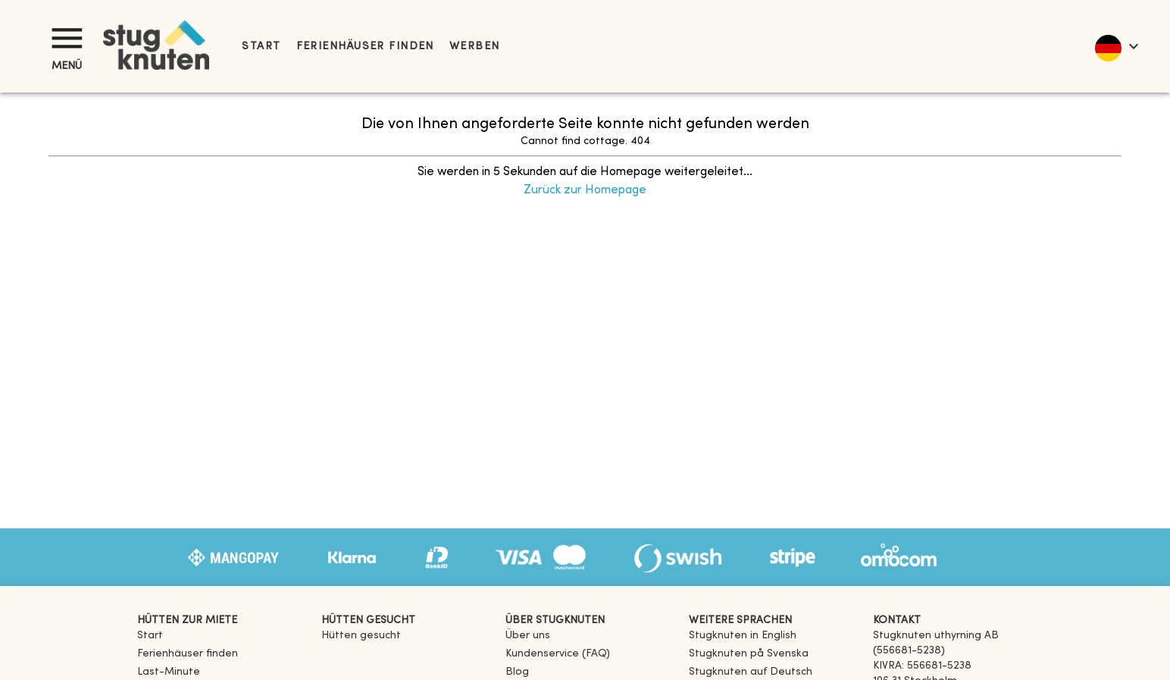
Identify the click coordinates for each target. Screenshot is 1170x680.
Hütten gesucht (361, 636)
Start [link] (261, 47)
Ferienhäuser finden (365, 47)
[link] (742, 636)
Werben (474, 47)
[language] (1116, 46)
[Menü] (66, 38)
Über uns (527, 636)
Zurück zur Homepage (585, 190)
